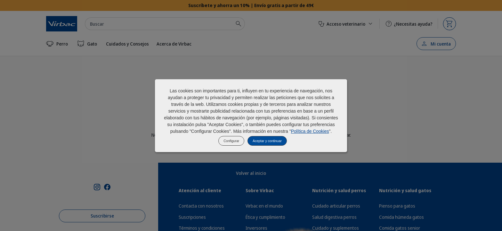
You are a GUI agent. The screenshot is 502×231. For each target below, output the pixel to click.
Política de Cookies (310, 131)
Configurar (231, 141)
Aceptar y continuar (267, 141)
